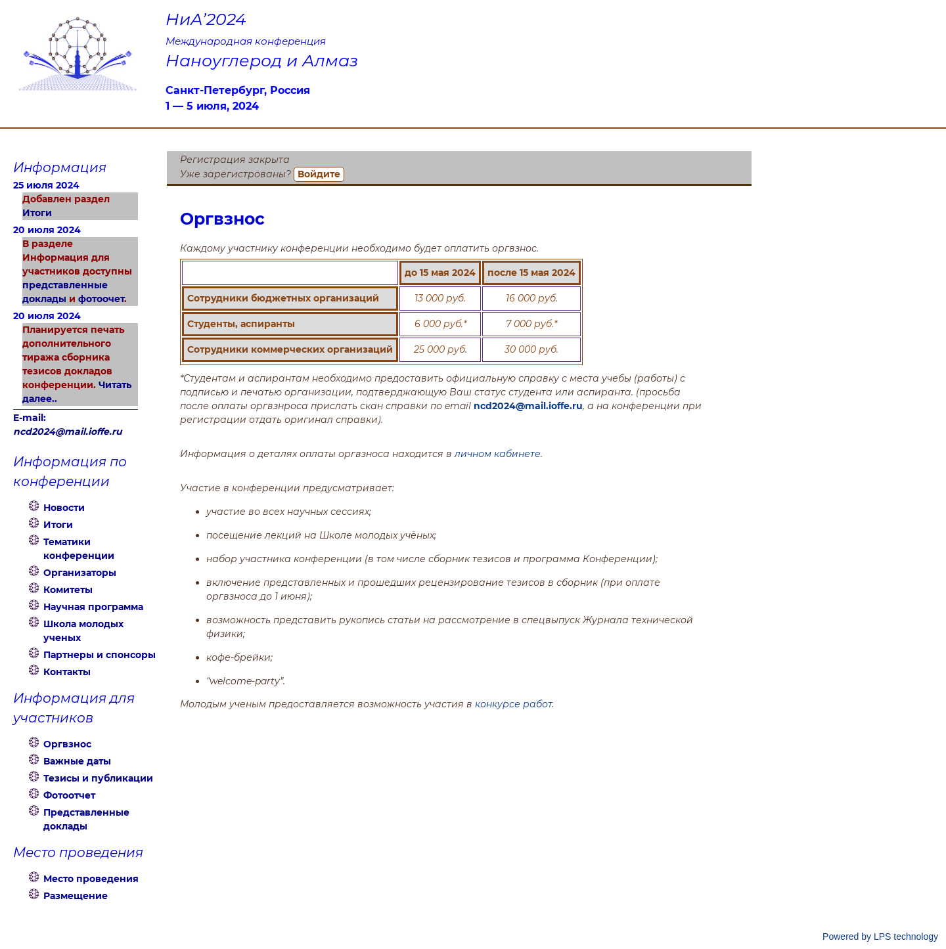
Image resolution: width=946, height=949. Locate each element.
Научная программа (93, 607)
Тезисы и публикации (98, 778)
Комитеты (68, 590)
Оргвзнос (67, 744)
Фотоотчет (69, 795)
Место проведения (91, 879)
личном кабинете (498, 454)
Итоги (37, 213)
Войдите (319, 174)
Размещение (75, 896)
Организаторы (79, 573)
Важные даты (77, 761)
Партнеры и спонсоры (99, 655)
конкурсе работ (513, 704)
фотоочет (101, 299)
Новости (64, 508)
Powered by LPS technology (880, 936)
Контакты (67, 672)
